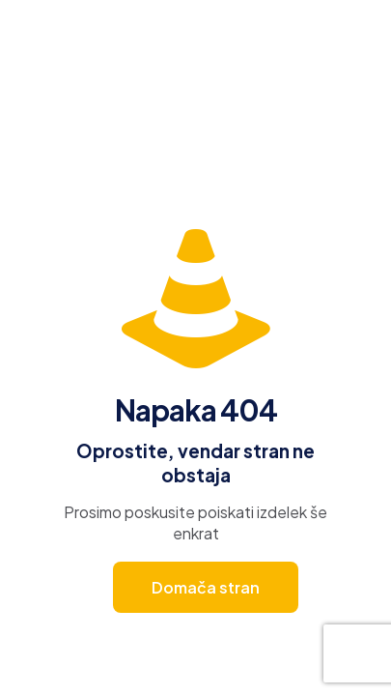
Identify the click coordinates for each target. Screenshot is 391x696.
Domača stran (206, 587)
